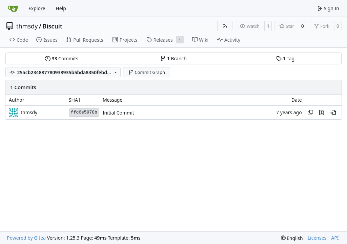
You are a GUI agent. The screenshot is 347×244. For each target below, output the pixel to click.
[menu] (292, 238)
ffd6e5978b (84, 112)
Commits (61, 58)
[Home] (12, 8)
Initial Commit (118, 112)
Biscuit (53, 26)
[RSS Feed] (225, 26)
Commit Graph (146, 72)
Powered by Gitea (26, 238)
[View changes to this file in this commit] (322, 112)
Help (61, 8)
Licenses (317, 238)
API (335, 238)
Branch (173, 58)
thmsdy (27, 26)
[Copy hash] (310, 112)
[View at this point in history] (333, 112)
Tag (285, 58)
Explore (36, 8)
